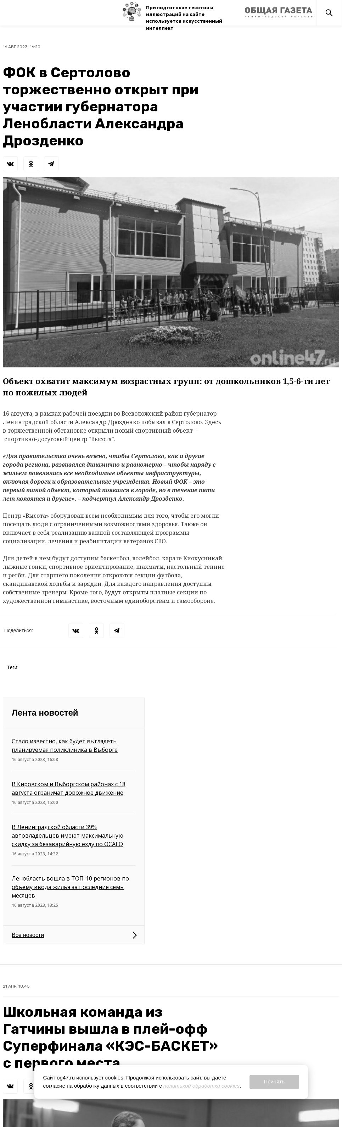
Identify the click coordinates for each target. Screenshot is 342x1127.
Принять (274, 1081)
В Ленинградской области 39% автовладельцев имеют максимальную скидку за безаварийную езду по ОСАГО (67, 835)
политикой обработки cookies (201, 1086)
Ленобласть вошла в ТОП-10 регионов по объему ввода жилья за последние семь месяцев (70, 887)
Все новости (28, 935)
